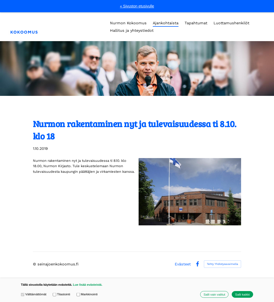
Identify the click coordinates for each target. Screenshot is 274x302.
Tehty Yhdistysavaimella (222, 263)
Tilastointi (61, 294)
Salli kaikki (242, 294)
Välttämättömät (33, 294)
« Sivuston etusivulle (137, 6)
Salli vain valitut (214, 294)
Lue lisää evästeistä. (87, 284)
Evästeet (183, 264)
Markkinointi (87, 294)
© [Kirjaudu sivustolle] (35, 264)
